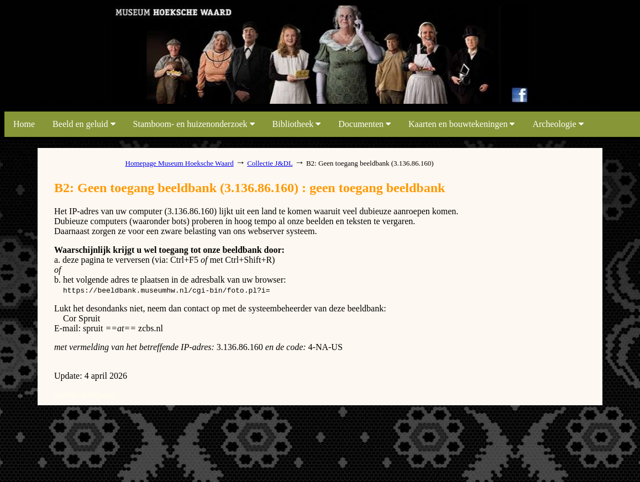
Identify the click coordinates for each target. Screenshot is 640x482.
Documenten (364, 124)
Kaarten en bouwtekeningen (461, 124)
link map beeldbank (74, 100)
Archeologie (557, 124)
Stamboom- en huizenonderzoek (194, 124)
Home (24, 124)
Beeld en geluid (84, 124)
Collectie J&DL (269, 163)
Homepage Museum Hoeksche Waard (179, 163)
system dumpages (85, 394)
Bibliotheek (296, 124)
